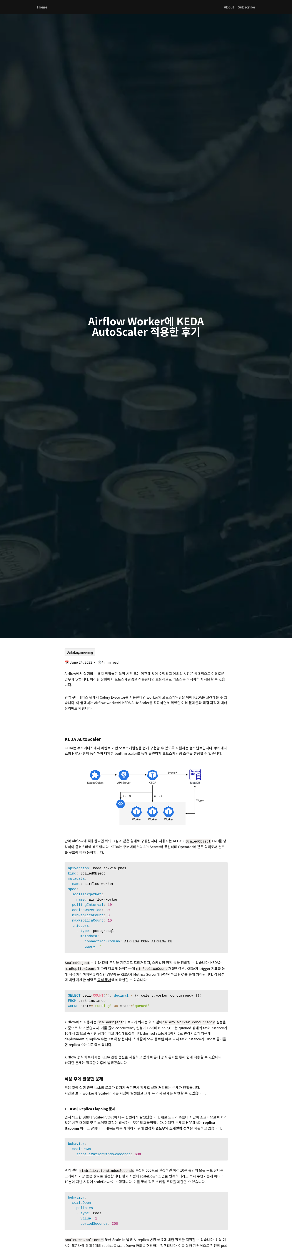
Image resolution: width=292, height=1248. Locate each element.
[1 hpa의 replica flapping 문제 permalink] (62, 1107)
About (229, 7)
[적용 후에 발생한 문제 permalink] (62, 1077)
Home (42, 7)
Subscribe (246, 7)
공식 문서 (104, 978)
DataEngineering (80, 652)
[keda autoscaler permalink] (62, 739)
